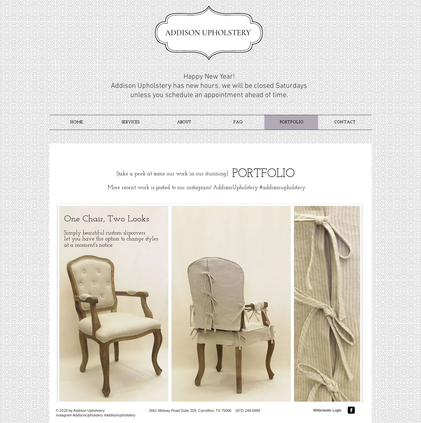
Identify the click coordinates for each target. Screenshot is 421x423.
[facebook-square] (351, 410)
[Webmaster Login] (327, 410)
